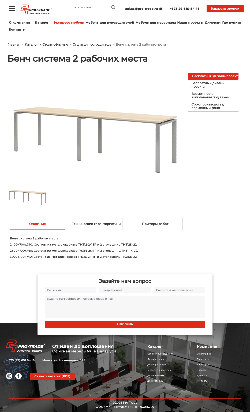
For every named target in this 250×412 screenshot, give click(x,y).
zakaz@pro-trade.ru (144, 8)
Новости (201, 370)
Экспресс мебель (69, 22)
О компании (19, 22)
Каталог (42, 22)
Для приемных (155, 375)
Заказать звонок (225, 8)
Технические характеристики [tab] (96, 224)
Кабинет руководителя (160, 353)
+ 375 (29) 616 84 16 (20, 360)
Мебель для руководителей (109, 22)
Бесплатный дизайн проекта (207, 85)
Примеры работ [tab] (155, 224)
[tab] (213, 85)
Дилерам (213, 22)
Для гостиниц (155, 380)
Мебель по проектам (159, 370)
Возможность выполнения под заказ (210, 95)
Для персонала (156, 359)
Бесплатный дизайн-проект (215, 76)
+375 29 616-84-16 (184, 8)
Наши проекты (190, 22)
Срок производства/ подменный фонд (207, 106)
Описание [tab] (37, 224)
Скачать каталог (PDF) (52, 376)
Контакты (17, 29)
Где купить (231, 22)
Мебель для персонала (156, 22)
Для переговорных (158, 364)
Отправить (125, 324)
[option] (95, 124)
